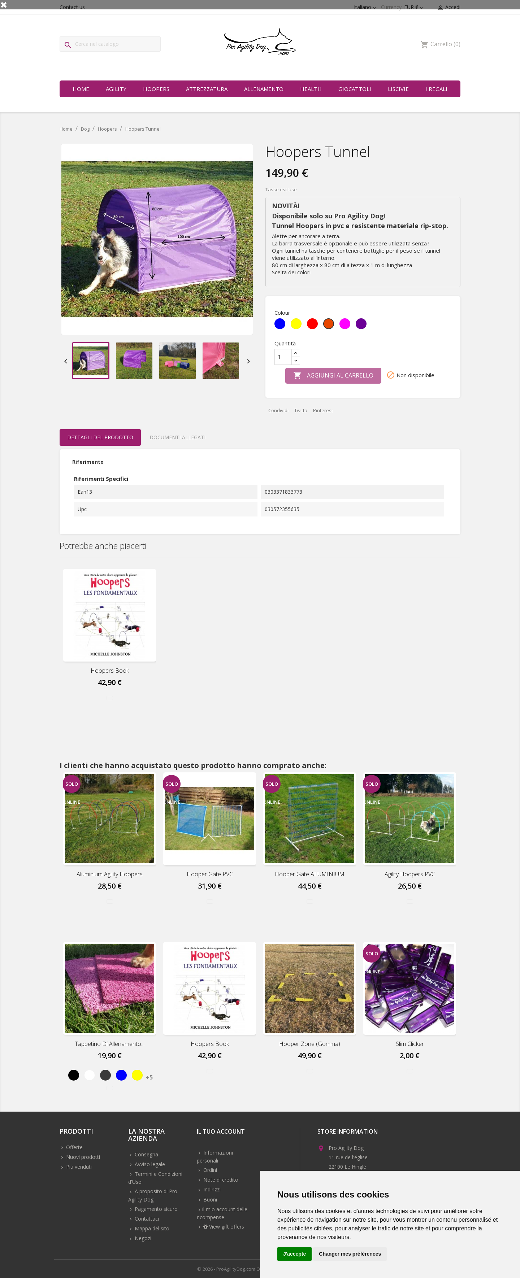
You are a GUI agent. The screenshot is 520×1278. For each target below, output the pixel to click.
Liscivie (398, 88)
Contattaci (146, 1218)
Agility (116, 88)
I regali (436, 88)
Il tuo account (221, 1132)
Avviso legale (149, 1164)
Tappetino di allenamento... (109, 1044)
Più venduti (78, 1166)
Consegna (145, 1154)
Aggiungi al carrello (333, 375)
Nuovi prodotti (82, 1156)
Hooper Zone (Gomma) (309, 1044)
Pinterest (323, 410)
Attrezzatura (207, 88)
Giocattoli (354, 88)
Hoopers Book (110, 671)
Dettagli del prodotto (100, 437)
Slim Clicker (410, 1044)
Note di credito (220, 1179)
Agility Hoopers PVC (410, 874)
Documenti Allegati (177, 437)
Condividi (278, 410)
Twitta (300, 410)
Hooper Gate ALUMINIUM (309, 874)
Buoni (209, 1199)
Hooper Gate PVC (210, 874)
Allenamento (263, 88)
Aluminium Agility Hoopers (110, 874)
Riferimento (88, 461)
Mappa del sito (151, 1228)
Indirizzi (211, 1189)
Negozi (142, 1238)
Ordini (209, 1169)
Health (311, 88)
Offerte (74, 1147)
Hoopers (156, 88)
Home (81, 88)
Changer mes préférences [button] (350, 1254)
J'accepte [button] (294, 1254)
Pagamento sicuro (155, 1208)
